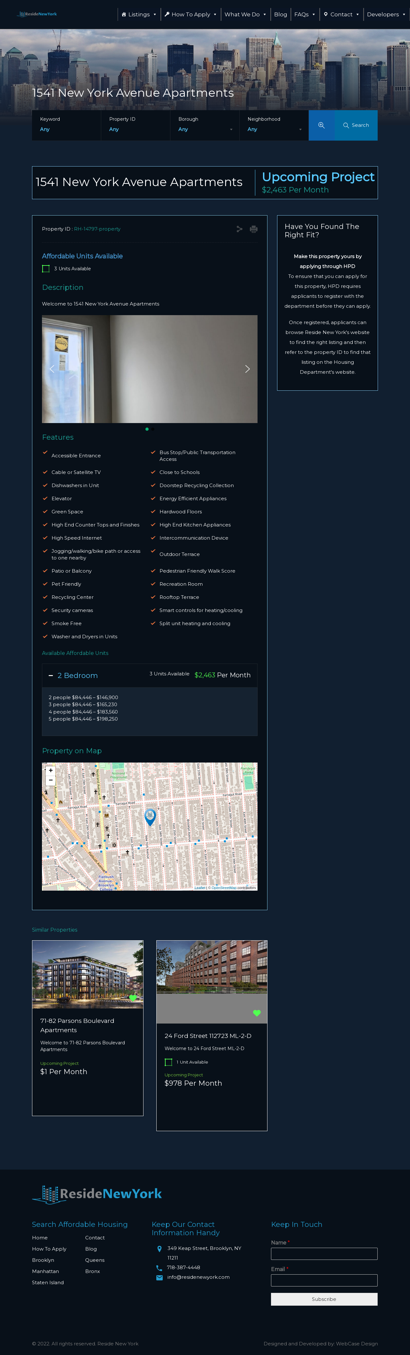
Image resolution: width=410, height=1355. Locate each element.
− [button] (51, 781)
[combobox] (204, 129)
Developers (386, 14)
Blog (280, 14)
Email (280, 1269)
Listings (142, 14)
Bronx (92, 1271)
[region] (150, 373)
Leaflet (200, 888)
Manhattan (45, 1271)
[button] (52, 369)
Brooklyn (43, 1260)
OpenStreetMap (224, 888)
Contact (345, 14)
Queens (94, 1260)
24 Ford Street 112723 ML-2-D (208, 1036)
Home (40, 1237)
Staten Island (48, 1282)
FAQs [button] (305, 14)
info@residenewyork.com (199, 1277)
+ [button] (51, 771)
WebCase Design (357, 1344)
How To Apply (194, 14)
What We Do (246, 14)
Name (280, 1243)
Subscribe (324, 1299)
